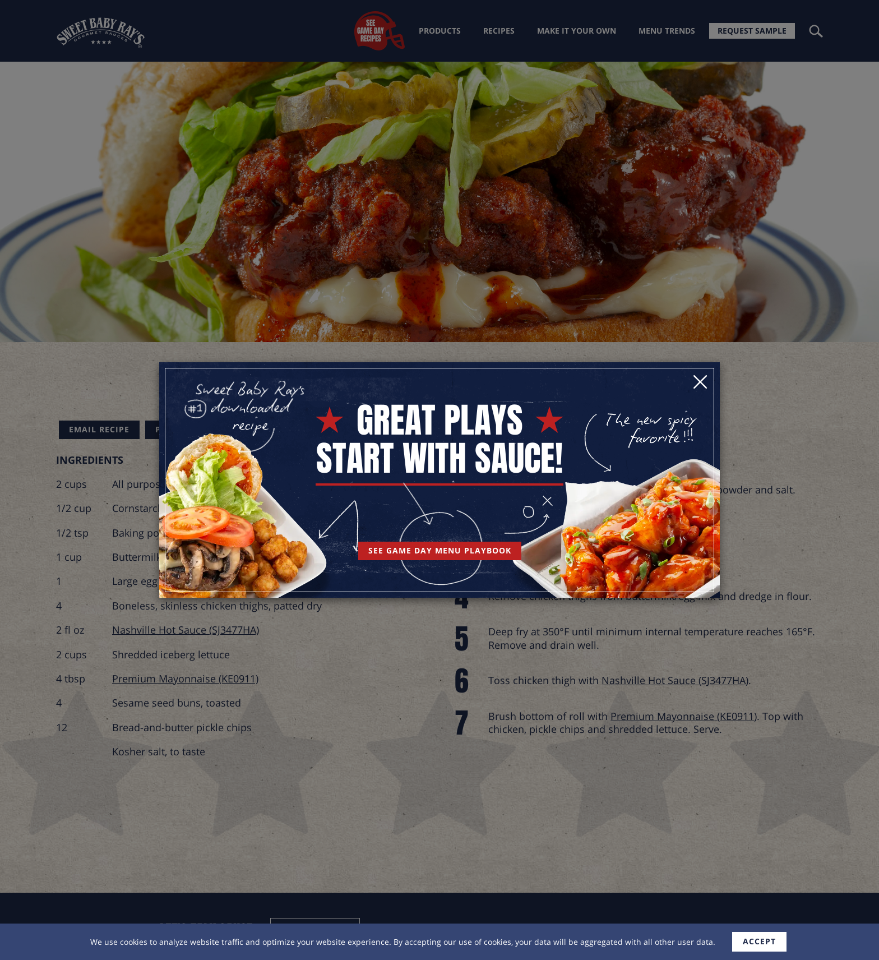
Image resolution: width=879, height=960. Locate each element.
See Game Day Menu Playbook (439, 550)
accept (759, 941)
